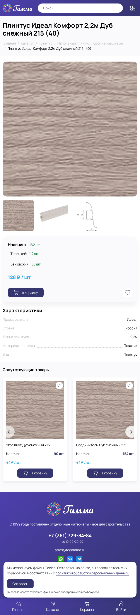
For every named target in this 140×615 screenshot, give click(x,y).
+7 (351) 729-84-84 (70, 535)
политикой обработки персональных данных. (92, 573)
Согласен (20, 583)
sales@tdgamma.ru (70, 550)
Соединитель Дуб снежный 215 (101, 445)
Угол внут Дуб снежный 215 (28, 445)
